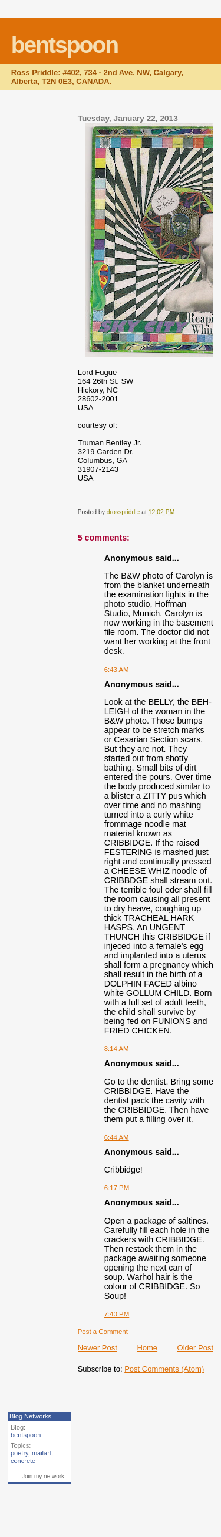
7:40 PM (117, 1314)
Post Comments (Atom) (164, 1368)
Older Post (195, 1347)
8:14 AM (116, 1048)
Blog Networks (30, 1416)
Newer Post (97, 1347)
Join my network (43, 1476)
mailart (41, 1453)
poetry (19, 1453)
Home (147, 1347)
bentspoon (64, 45)
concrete (23, 1460)
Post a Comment (103, 1331)
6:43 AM (116, 669)
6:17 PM (117, 1187)
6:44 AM (116, 1137)
